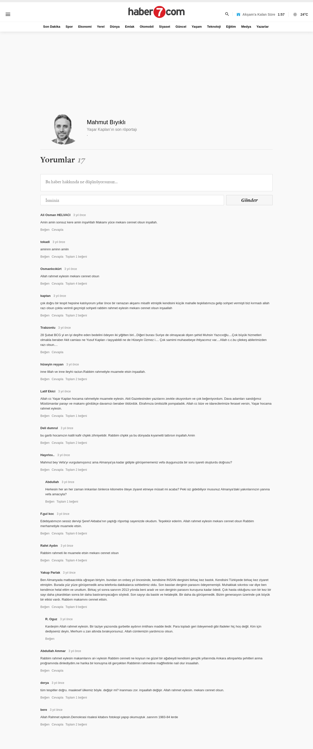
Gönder (249, 200)
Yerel (101, 26)
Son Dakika (51, 26)
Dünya (115, 26)
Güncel (181, 26)
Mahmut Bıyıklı (106, 122)
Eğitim (231, 26)
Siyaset (164, 26)
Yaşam (197, 26)
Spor (69, 26)
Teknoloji (214, 26)
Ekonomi (85, 26)
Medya (246, 26)
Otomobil (147, 26)
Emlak (129, 26)
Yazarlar (263, 26)
